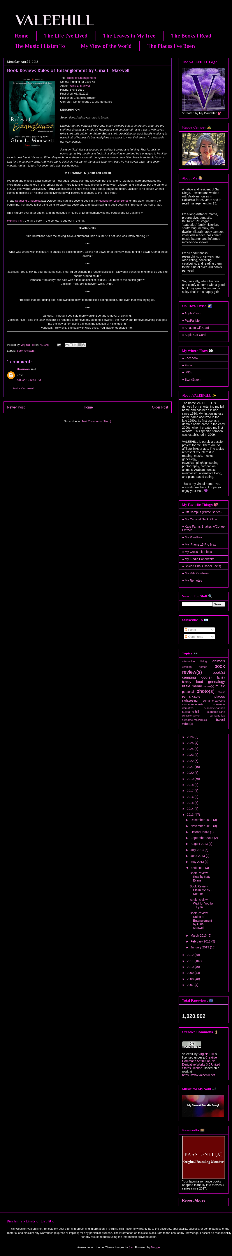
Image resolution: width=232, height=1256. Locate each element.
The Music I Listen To (40, 46)
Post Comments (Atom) (96, 421)
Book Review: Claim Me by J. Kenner (201, 890)
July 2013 (197, 850)
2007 (191, 985)
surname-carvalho (214, 700)
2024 (191, 749)
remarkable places (203, 696)
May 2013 (197, 862)
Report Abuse (194, 1200)
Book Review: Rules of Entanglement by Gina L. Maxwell (201, 920)
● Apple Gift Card (194, 335)
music (220, 686)
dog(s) (206, 677)
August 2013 (199, 844)
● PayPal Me (191, 320)
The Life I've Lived (65, 36)
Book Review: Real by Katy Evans (200, 876)
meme (197, 686)
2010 (191, 967)
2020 (191, 772)
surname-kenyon (191, 715)
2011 (191, 961)
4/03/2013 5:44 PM (29, 380)
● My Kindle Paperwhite (198, 559)
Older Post (160, 407)
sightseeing (190, 700)
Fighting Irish (15, 220)
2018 (191, 785)
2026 (191, 737)
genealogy (216, 682)
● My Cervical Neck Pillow (200, 519)
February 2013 (200, 941)
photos (221, 692)
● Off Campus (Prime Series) (201, 512)
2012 (191, 955)
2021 (191, 767)
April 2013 (197, 868)
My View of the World (106, 46)
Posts (190, 630)
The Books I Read (191, 36)
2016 (191, 797)
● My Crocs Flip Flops (197, 552)
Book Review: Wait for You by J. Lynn (202, 903)
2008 (191, 979)
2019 (191, 779)
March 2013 (198, 935)
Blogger (155, 1247)
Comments (194, 636)
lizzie (186, 686)
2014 (191, 808)
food (199, 682)
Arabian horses (194, 666)
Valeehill (187, 1054)
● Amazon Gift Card (195, 328)
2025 (191, 743)
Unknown (23, 369)
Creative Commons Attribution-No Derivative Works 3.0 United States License (201, 1063)
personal (188, 691)
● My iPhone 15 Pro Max (199, 544)
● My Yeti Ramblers (195, 573)
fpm (131, 1247)
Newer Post (16, 407)
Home (21, 36)
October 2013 (200, 832)
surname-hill (190, 711)
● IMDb (187, 372)
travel (220, 720)
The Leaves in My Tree (129, 36)
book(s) (219, 672)
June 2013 (198, 856)
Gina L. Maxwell (80, 85)
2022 (191, 761)
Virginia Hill (206, 1054)
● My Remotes (192, 580)
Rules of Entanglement (81, 77)
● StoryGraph (191, 379)
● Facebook (190, 358)
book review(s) (26, 350)
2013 (191, 814)
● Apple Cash (191, 313)
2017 (191, 790)
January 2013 (200, 947)
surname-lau (217, 715)
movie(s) (209, 686)
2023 (191, 754)
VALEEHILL (49, 20)
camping (189, 677)
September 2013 (202, 838)
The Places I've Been (171, 46)
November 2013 (201, 826)
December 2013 (201, 820)
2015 (191, 802)
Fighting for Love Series (113, 200)
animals (218, 661)
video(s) (187, 724)
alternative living (194, 661)
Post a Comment (23, 388)
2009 (191, 973)
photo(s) (205, 691)
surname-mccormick (194, 720)
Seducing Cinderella (27, 200)
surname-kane (216, 711)
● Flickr (187, 365)
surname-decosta (192, 704)
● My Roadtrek (192, 537)
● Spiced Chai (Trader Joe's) (201, 566)
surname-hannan (214, 708)
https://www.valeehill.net (198, 1075)
